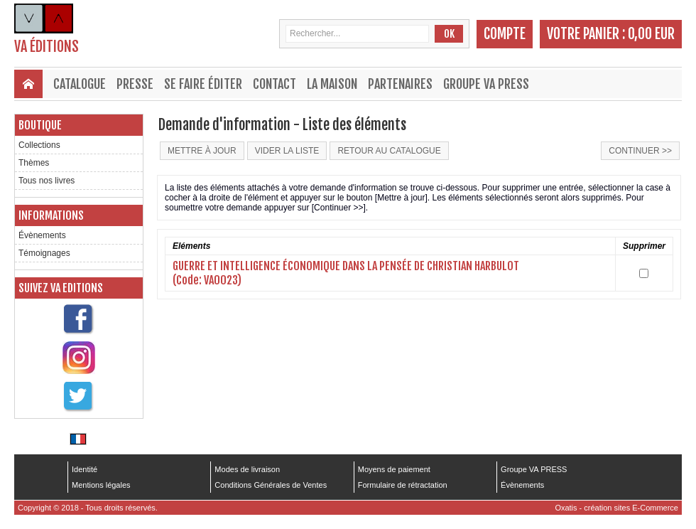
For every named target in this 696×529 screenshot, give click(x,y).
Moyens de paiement (394, 469)
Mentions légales (101, 485)
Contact (274, 84)
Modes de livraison (247, 469)
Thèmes (33, 163)
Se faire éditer (203, 84)
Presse (134, 84)
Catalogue (79, 84)
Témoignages (44, 253)
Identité (84, 469)
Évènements (42, 235)
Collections (39, 145)
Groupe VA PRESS (486, 84)
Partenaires (400, 84)
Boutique (40, 125)
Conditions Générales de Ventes (270, 485)
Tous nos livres (46, 181)
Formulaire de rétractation (402, 485)
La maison (332, 84)
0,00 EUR (651, 34)
